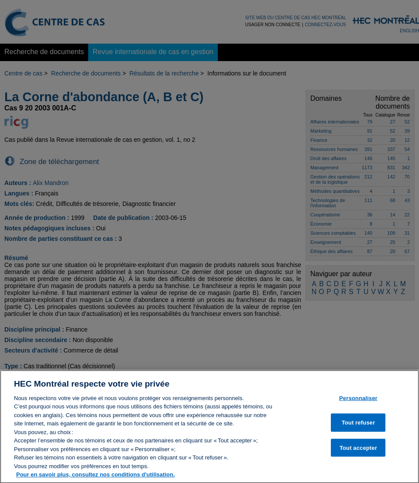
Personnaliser (358, 401)
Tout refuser (358, 425)
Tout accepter (358, 451)
